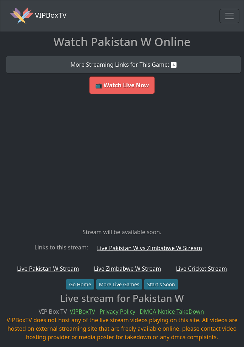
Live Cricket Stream (201, 268)
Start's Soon (161, 284)
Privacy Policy (117, 311)
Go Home (80, 284)
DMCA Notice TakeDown (172, 311)
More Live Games (119, 284)
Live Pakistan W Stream (48, 268)
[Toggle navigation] (229, 16)
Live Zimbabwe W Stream (127, 268)
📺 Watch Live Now (122, 85)
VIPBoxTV (38, 16)
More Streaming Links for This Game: (123, 64)
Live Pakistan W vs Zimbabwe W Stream (149, 248)
